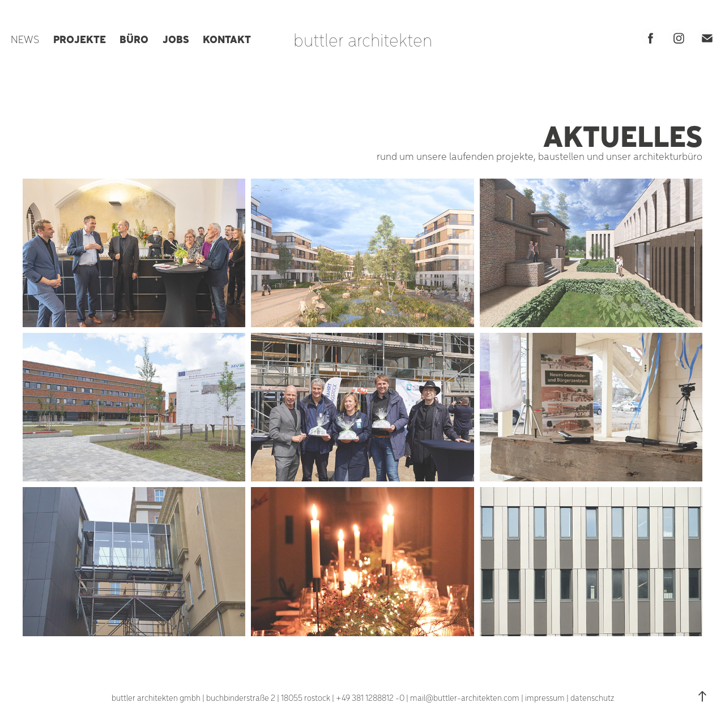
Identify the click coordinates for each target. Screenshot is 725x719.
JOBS (176, 38)
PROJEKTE (79, 38)
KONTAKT (227, 38)
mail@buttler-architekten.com (464, 697)
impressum (545, 697)
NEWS (25, 39)
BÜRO (134, 38)
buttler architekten (362, 39)
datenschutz (592, 697)
